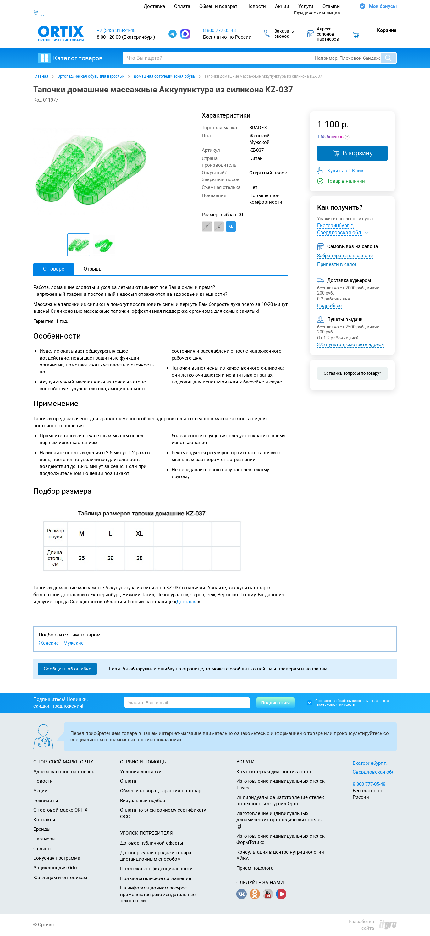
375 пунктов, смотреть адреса (350, 344)
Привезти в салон (337, 264)
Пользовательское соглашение (155, 878)
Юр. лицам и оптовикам (60, 877)
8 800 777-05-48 (369, 784)
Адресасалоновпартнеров (323, 33)
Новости (256, 6)
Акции (282, 6)
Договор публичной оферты (151, 843)
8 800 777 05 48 (219, 30)
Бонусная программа (56, 858)
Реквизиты (45, 800)
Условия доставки (141, 771)
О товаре (53, 269)
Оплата (182, 6)
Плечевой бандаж (359, 58)
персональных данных (369, 700)
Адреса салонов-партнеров (64, 771)
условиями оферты (341, 704)
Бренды (42, 829)
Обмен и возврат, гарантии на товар (160, 791)
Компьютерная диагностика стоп (273, 771)
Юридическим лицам (317, 13)
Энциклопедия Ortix (55, 868)
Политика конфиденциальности (156, 869)
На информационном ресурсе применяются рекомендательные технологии (158, 894)
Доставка (154, 6)
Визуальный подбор (142, 800)
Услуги (305, 6)
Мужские (73, 643)
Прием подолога (254, 868)
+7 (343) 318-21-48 (116, 30)
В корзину (352, 153)
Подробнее (329, 305)
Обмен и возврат (218, 6)
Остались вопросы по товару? (352, 373)
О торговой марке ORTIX (60, 810)
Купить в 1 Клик (345, 170)
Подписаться (275, 702)
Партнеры (44, 839)
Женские (49, 643)
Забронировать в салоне (345, 255)
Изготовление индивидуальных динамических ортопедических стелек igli (279, 820)
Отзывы (331, 6)
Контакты (44, 820)
